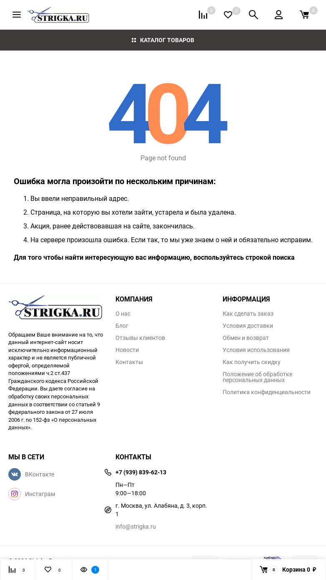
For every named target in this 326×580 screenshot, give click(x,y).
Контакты (129, 362)
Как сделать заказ (248, 314)
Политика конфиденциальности (267, 392)
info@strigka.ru (135, 526)
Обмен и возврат (246, 338)
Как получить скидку (252, 362)
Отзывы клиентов (140, 338)
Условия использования (256, 350)
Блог (121, 326)
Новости (127, 350)
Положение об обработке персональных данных (257, 377)
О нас (122, 314)
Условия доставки (248, 326)
